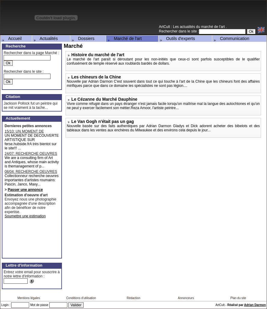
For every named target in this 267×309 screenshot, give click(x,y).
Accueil (11, 38)
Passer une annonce (25, 190)
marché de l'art (213, 27)
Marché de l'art (124, 38)
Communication (231, 38)
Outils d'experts (177, 38)
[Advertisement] (196, 15)
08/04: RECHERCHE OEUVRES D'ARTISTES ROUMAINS (31, 172)
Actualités (45, 38)
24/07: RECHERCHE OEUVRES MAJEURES (31, 153)
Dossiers (82, 38)
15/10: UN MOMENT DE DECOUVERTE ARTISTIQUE (28, 131)
